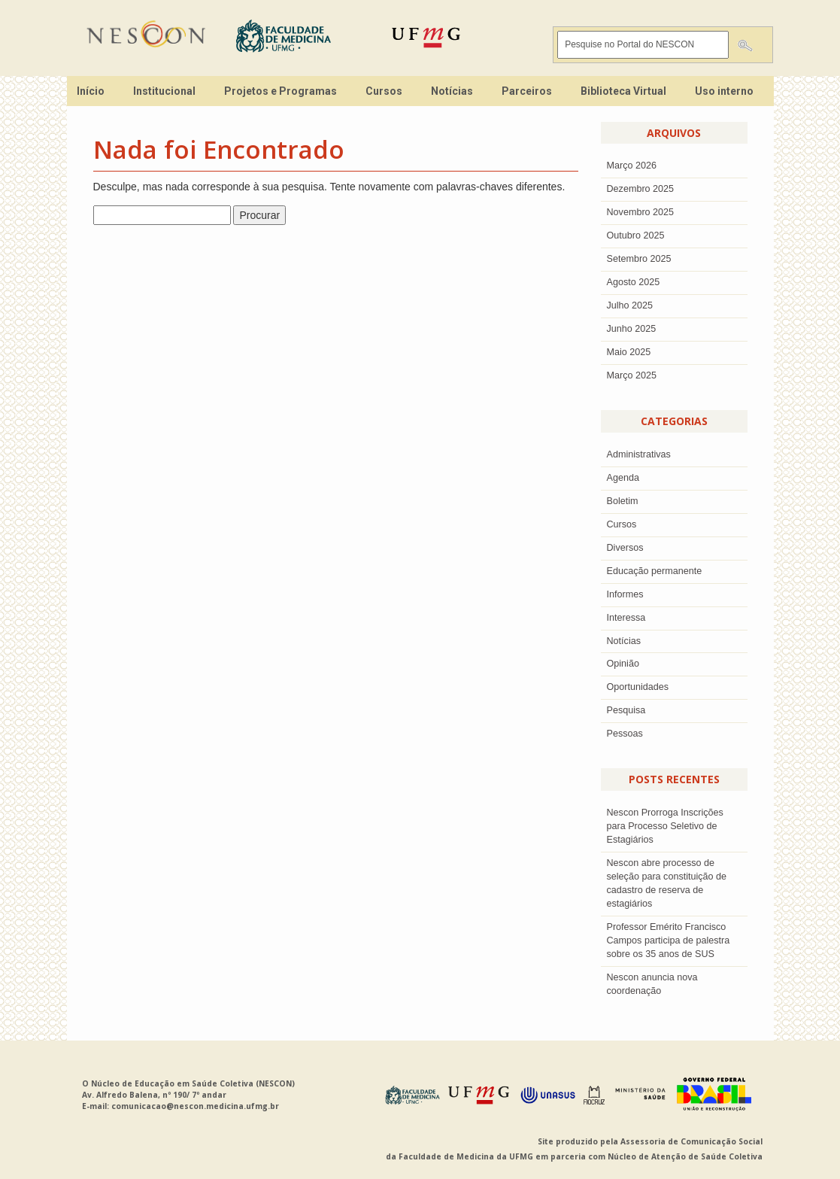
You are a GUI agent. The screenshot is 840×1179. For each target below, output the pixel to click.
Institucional (164, 91)
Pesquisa (626, 710)
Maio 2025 (629, 352)
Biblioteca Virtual (623, 91)
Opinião (623, 663)
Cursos (383, 91)
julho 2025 (630, 305)
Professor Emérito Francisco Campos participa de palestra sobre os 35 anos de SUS (668, 940)
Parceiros (527, 91)
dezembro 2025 (641, 189)
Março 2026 (632, 165)
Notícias (452, 91)
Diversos (625, 547)
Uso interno (724, 91)
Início (91, 91)
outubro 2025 (636, 235)
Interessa (626, 617)
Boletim (622, 501)
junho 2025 (632, 329)
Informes (625, 594)
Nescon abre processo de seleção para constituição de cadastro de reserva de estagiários (667, 883)
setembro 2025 (639, 259)
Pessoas (625, 733)
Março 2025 (632, 375)
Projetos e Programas (280, 91)
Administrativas (639, 454)
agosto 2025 (633, 282)
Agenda (623, 478)
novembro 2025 (641, 212)
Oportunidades (638, 687)
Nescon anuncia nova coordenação (652, 984)
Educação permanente (654, 571)
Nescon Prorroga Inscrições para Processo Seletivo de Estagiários (665, 826)
